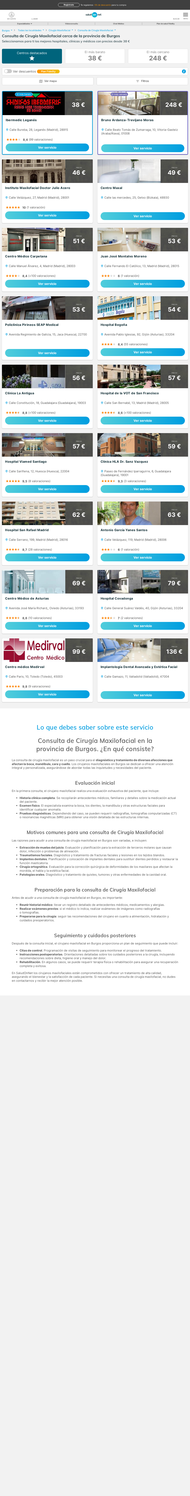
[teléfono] (34, 15)
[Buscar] (176, 15)
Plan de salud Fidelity (166, 24)
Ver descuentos (36, 71)
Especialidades (24, 24)
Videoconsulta (71, 24)
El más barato (95, 56)
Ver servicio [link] (47, 147)
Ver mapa (50, 81)
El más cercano (158, 56)
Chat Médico (118, 24)
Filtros (145, 81)
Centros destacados (32, 56)
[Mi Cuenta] (11, 15)
